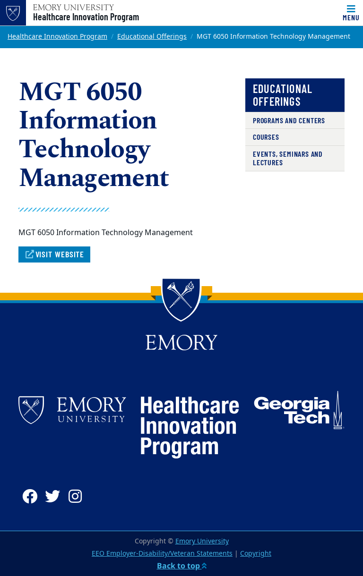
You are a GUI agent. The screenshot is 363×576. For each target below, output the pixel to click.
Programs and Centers (289, 120)
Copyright (255, 554)
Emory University (202, 541)
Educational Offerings (152, 37)
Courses (266, 136)
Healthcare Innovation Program (86, 16)
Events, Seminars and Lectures (288, 158)
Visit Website (54, 254)
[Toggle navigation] (351, 13)
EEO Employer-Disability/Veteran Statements (162, 554)
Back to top (182, 565)
